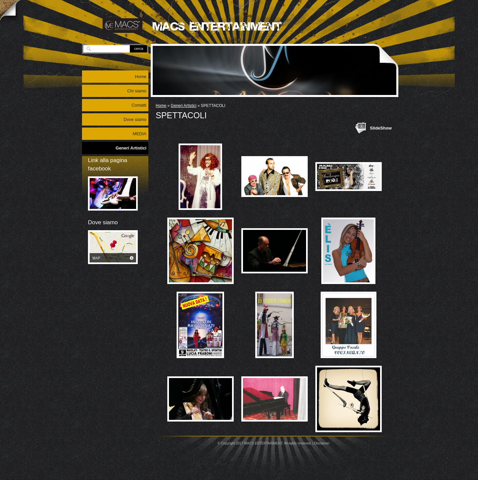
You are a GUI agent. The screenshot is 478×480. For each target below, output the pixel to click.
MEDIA (139, 133)
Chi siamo (136, 90)
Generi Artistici (183, 105)
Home (161, 105)
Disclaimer (322, 443)
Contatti (138, 105)
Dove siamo (134, 119)
